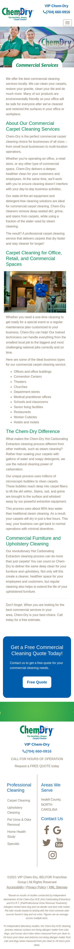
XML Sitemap (58, 887)
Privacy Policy (36, 887)
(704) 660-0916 (56, 12)
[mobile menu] (67, 22)
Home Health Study (16, 834)
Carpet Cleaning (18, 800)
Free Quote (37, 682)
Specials (13, 843)
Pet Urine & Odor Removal (19, 822)
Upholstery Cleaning (14, 810)
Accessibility (15, 887)
